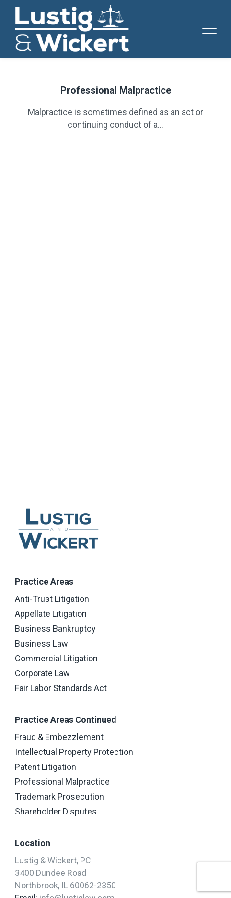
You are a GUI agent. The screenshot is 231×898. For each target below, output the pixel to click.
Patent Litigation (45, 767)
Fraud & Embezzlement (59, 737)
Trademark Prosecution (59, 796)
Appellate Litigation (51, 614)
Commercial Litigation (56, 658)
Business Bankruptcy (55, 628)
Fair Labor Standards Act (61, 688)
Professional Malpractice (115, 90)
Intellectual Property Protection (74, 752)
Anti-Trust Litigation (52, 599)
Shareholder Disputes (56, 811)
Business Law (41, 643)
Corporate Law (42, 673)
